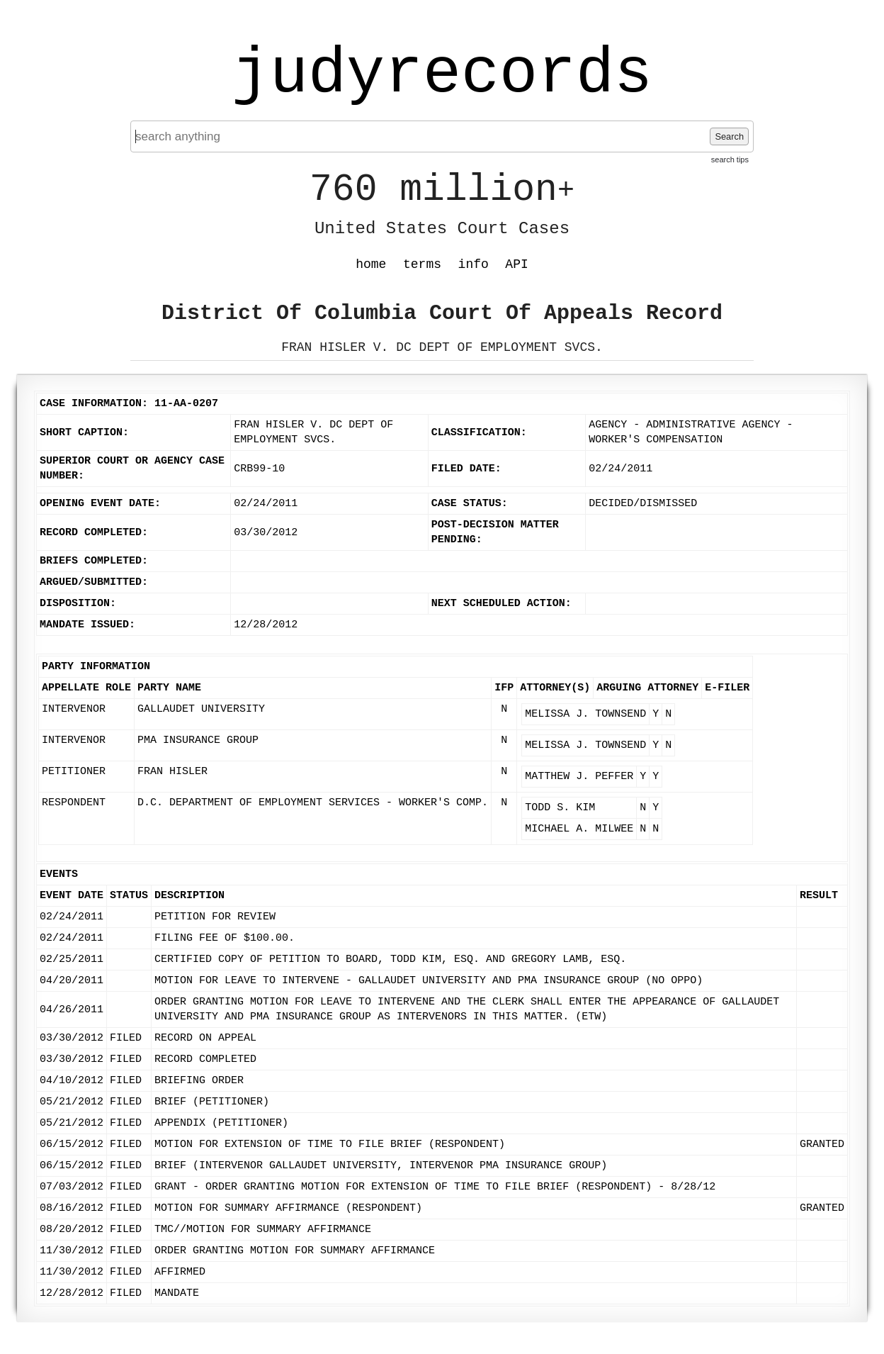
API (516, 264)
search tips (730, 159)
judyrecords (442, 74)
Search (729, 136)
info (473, 264)
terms (422, 264)
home (371, 264)
